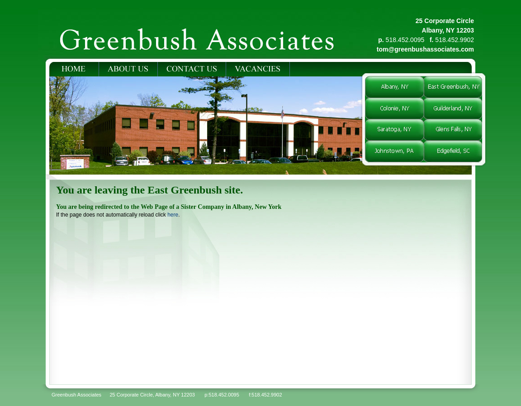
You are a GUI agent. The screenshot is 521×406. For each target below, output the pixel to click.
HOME (74, 69)
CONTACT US (192, 69)
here (172, 215)
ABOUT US (128, 69)
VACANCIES (257, 69)
